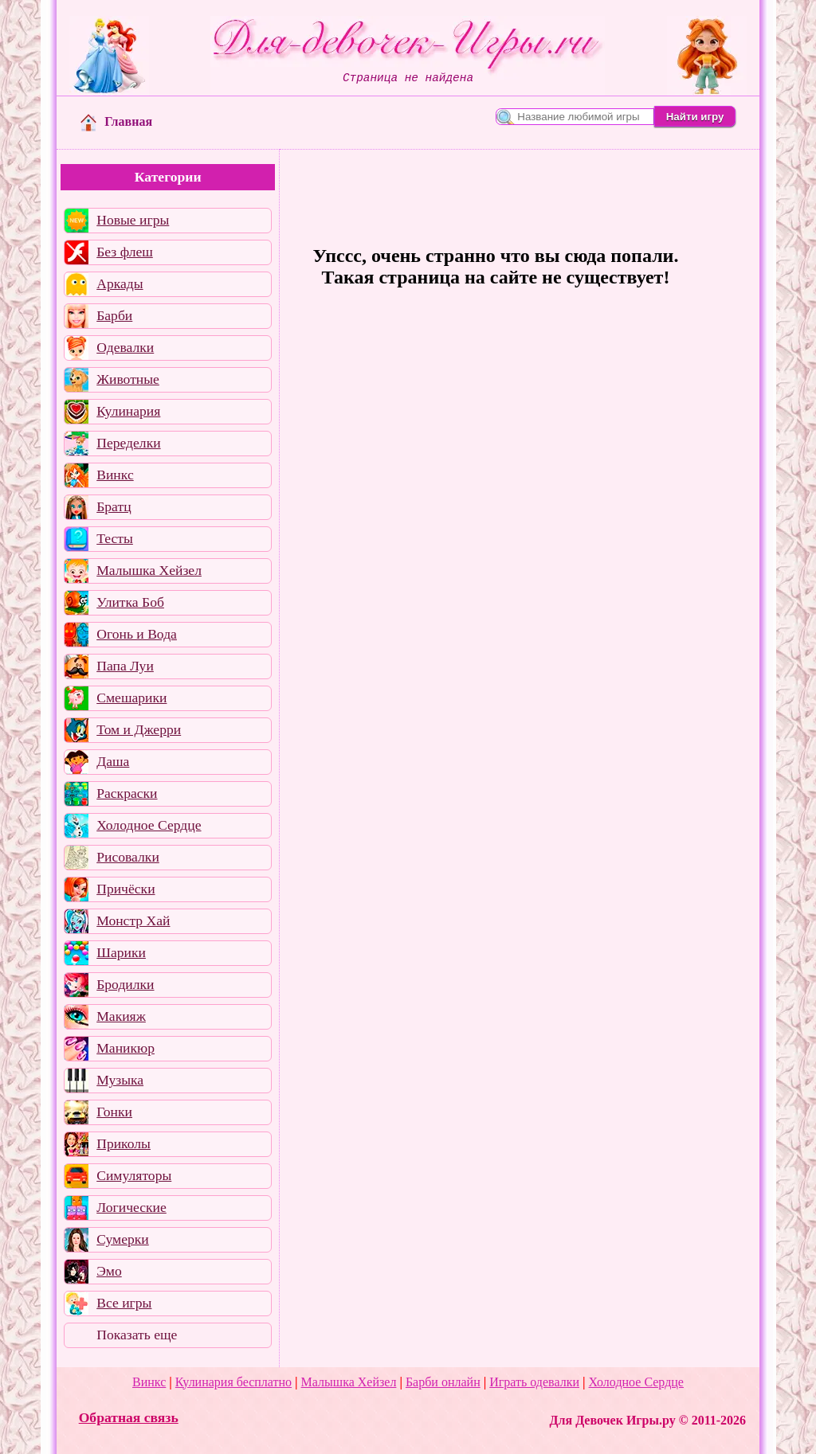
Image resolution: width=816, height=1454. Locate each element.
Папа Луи (125, 666)
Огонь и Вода (136, 634)
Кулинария (128, 411)
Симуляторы (133, 1175)
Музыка (119, 1080)
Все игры (123, 1303)
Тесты (114, 538)
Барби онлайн (443, 1382)
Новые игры (132, 220)
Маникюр (125, 1048)
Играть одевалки (534, 1382)
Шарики (121, 952)
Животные (127, 379)
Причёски (125, 889)
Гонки (114, 1112)
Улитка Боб (130, 602)
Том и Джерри (138, 729)
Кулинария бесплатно (233, 1382)
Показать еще (136, 1335)
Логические (131, 1207)
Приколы (123, 1143)
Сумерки (122, 1239)
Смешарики (131, 698)
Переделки (128, 443)
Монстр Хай (133, 920)
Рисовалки (127, 857)
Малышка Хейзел (149, 570)
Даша (112, 761)
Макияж (121, 1016)
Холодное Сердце (148, 825)
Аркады (119, 283)
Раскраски (126, 793)
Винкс (114, 475)
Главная (116, 121)
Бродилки (125, 984)
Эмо (109, 1271)
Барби (114, 315)
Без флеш (124, 252)
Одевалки (125, 347)
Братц (113, 506)
